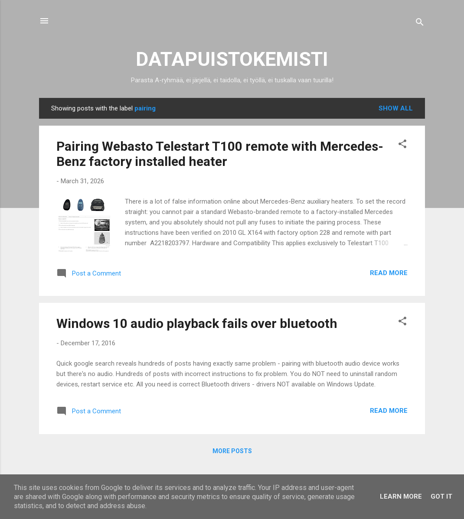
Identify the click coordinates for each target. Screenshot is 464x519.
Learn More (401, 496)
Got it (441, 496)
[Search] (420, 23)
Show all (396, 108)
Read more (389, 273)
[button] (402, 145)
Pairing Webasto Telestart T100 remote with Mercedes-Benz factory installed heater (219, 154)
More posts (232, 451)
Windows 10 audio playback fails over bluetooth (196, 323)
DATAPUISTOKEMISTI (232, 59)
